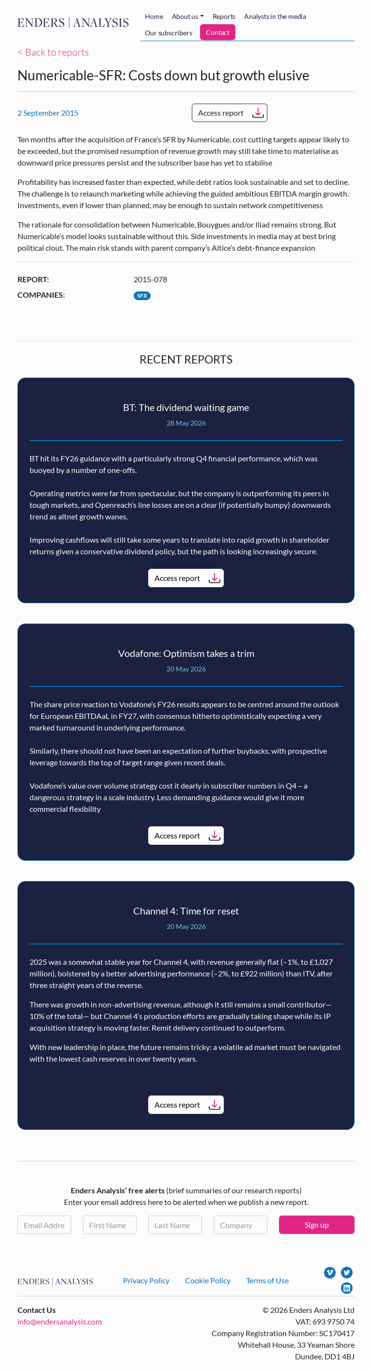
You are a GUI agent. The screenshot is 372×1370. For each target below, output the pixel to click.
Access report (221, 112)
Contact (218, 32)
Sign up (317, 1224)
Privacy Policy (146, 1280)
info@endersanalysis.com (59, 1321)
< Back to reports (53, 52)
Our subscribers (168, 33)
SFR (142, 295)
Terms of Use (267, 1280)
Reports (224, 16)
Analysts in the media (275, 16)
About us (185, 16)
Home (154, 16)
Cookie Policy (208, 1280)
